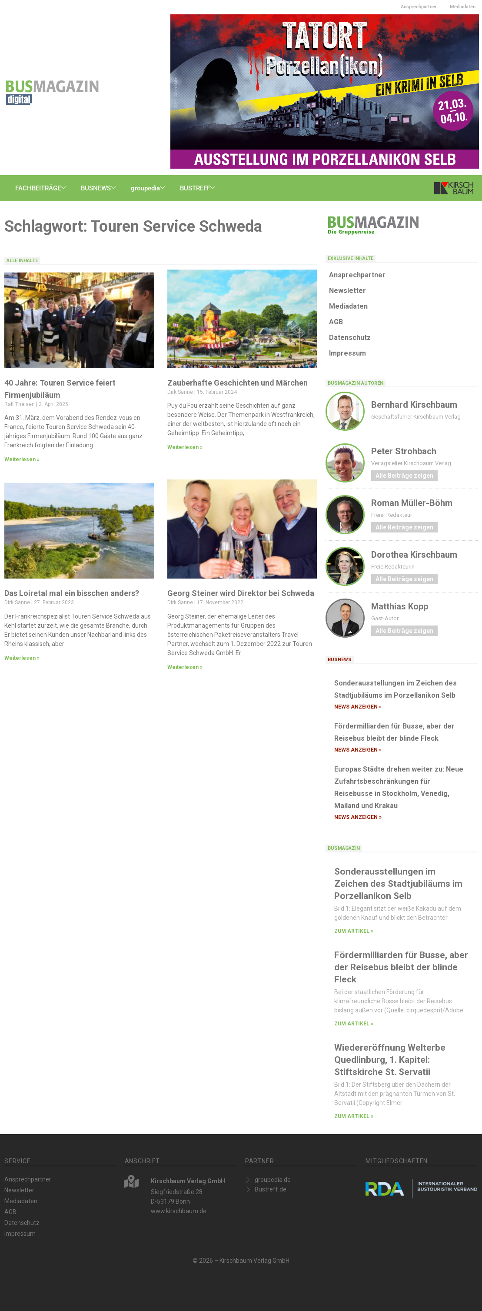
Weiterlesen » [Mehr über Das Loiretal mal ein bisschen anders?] (22, 658)
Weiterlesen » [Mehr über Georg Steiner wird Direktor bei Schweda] (185, 667)
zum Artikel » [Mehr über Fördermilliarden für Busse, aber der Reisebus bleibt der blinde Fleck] (353, 1024)
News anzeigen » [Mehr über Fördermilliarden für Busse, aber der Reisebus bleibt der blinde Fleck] (358, 750)
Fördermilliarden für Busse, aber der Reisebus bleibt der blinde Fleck (401, 967)
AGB (336, 322)
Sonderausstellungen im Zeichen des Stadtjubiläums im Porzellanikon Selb (398, 883)
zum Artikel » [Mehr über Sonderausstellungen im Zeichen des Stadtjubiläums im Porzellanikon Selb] (353, 931)
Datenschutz (350, 337)
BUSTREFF (198, 188)
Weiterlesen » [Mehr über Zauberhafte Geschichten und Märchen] (185, 447)
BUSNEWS (99, 188)
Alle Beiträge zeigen (404, 475)
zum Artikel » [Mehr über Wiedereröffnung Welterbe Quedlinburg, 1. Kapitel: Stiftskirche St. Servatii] (353, 1116)
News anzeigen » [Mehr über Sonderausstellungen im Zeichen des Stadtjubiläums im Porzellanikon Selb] (358, 707)
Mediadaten (462, 7)
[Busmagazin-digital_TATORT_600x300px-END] (324, 90)
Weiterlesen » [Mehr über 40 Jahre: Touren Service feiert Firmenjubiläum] (22, 459)
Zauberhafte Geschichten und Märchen (237, 382)
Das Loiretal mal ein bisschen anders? (71, 593)
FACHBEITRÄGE (41, 188)
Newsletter (347, 290)
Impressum (347, 353)
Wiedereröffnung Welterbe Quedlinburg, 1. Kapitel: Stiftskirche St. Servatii (389, 1059)
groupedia (149, 188)
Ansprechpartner (419, 7)
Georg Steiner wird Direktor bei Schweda (240, 593)
